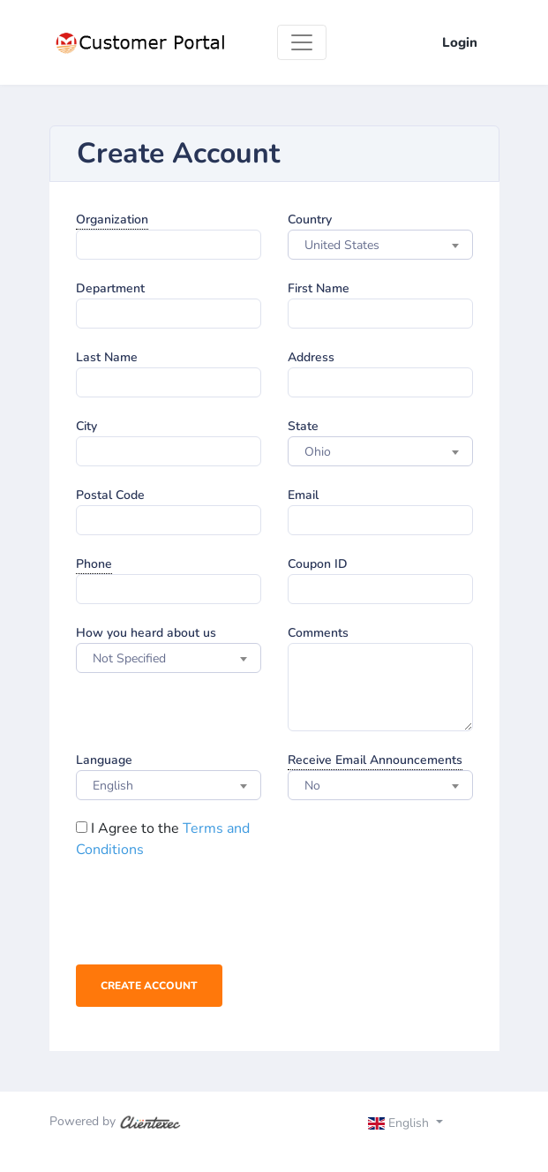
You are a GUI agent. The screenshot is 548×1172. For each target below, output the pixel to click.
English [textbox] (113, 785)
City (86, 426)
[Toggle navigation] (302, 42)
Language (104, 760)
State (303, 426)
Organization (112, 219)
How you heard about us (146, 632)
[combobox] (380, 245)
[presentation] (210, 915)
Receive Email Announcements (375, 760)
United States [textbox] (341, 245)
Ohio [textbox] (317, 451)
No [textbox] (312, 785)
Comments (318, 632)
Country (310, 219)
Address (311, 357)
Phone (94, 564)
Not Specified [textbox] (129, 658)
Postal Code (110, 495)
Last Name (107, 357)
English (400, 1123)
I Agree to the (163, 839)
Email (303, 495)
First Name (318, 288)
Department (110, 288)
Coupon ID (318, 564)
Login (459, 42)
